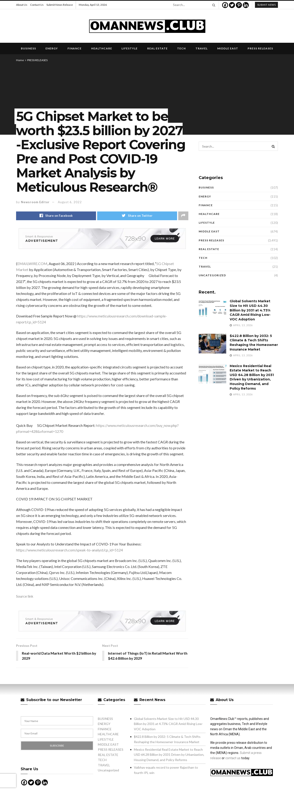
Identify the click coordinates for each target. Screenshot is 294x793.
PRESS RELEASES (260, 48)
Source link (24, 596)
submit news (266, 4)
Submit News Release (59, 4)
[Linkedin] (246, 5)
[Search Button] (213, 5)
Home (20, 60)
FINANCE (75, 48)
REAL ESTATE (157, 48)
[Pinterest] (239, 5)
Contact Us (37, 4)
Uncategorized (212, 275)
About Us (21, 4)
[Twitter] (232, 5)
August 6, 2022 (70, 202)
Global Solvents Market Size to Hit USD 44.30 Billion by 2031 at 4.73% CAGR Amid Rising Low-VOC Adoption (250, 310)
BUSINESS (28, 48)
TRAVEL (201, 48)
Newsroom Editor (35, 202)
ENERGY (51, 48)
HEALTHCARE (101, 48)
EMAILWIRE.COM (32, 263)
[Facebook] (225, 5)
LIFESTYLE (130, 48)
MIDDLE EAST (227, 48)
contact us (232, 758)
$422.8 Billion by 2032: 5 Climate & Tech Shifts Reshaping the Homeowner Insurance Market (254, 342)
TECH (181, 48)
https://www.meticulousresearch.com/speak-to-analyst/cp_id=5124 (69, 550)
